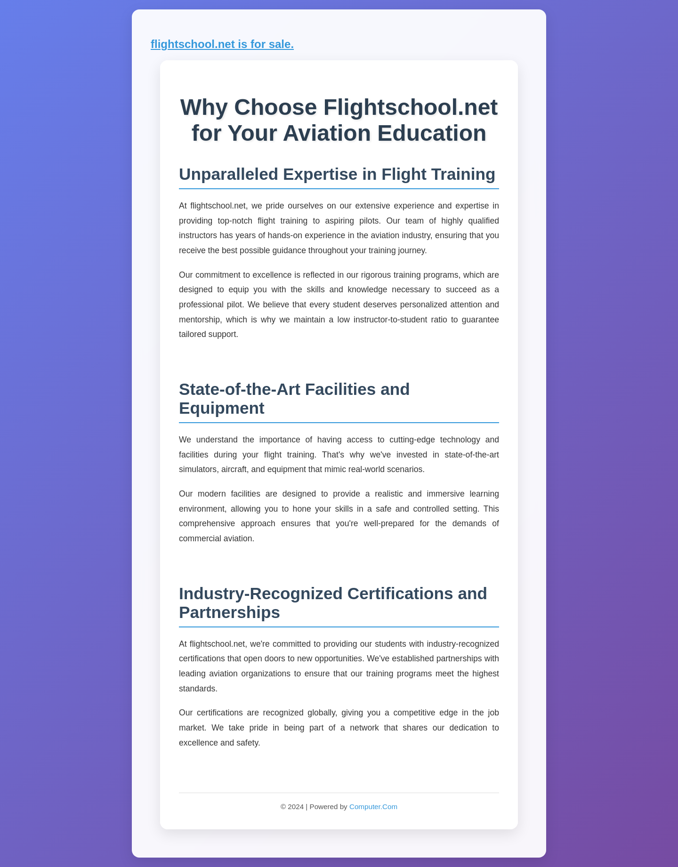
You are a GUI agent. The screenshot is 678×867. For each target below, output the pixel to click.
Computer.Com (373, 807)
